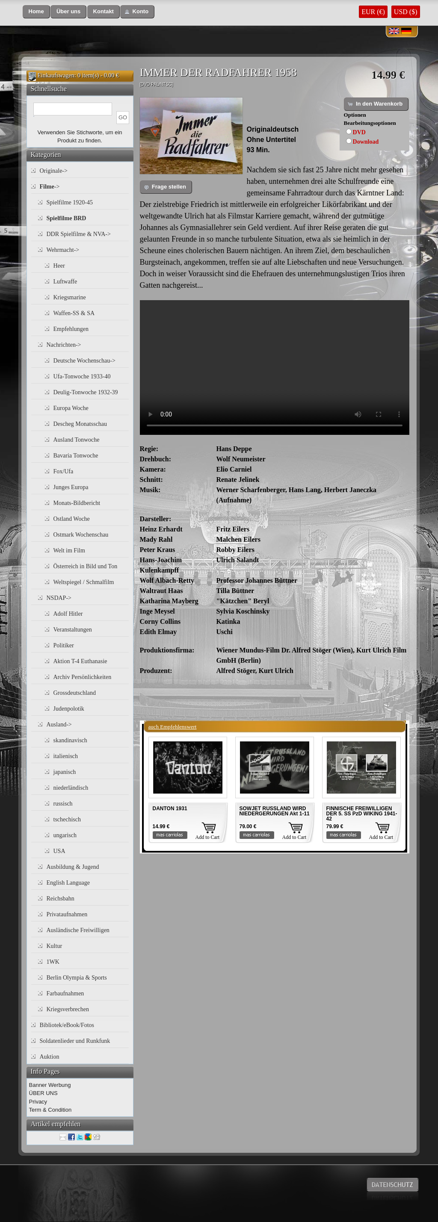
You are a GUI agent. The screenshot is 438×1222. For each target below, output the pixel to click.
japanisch (64, 772)
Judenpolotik (68, 708)
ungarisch (65, 835)
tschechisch (67, 819)
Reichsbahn (60, 898)
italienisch (65, 756)
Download (366, 142)
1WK (53, 962)
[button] (36, 11)
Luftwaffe (65, 281)
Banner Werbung (50, 1085)
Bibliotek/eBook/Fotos (67, 1025)
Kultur (54, 946)
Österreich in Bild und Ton (85, 566)
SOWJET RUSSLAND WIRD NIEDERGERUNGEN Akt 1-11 (275, 811)
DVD (359, 132)
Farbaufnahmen (65, 993)
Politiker (63, 645)
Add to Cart (207, 837)
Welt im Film (69, 550)
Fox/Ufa (63, 471)
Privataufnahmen (67, 914)
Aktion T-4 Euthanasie (80, 661)
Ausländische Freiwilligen (78, 930)
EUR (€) (373, 11)
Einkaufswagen (56, 75)
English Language (68, 883)
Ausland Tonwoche (76, 440)
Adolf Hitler (68, 614)
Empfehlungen (71, 329)
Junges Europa (71, 487)
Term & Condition (50, 1110)
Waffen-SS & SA (74, 313)
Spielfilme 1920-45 (70, 202)
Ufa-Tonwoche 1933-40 (82, 376)
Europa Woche (71, 408)
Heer (59, 266)
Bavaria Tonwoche (75, 455)
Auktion (49, 1057)
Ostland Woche (71, 519)
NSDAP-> (59, 598)
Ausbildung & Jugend (73, 867)
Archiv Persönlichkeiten (82, 677)
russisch (63, 803)
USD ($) (405, 11)
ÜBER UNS (43, 1093)
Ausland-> (59, 724)
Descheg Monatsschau (80, 424)
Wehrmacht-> (63, 250)
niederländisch (71, 788)
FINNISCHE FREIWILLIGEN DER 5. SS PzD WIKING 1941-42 (361, 814)
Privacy (38, 1101)
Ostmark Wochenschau (81, 534)
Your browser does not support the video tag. (274, 367)
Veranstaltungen (72, 629)
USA (59, 851)
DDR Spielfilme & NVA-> (79, 234)
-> (50, 186)
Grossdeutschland (74, 693)
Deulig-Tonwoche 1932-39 (85, 392)
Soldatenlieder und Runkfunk (75, 1041)
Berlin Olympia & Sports (77, 977)
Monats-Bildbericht (77, 503)
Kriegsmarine (69, 297)
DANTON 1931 (170, 809)
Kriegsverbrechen (68, 1009)
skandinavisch (70, 740)
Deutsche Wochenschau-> (84, 360)
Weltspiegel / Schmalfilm (83, 582)
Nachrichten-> (64, 345)
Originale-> (54, 171)
